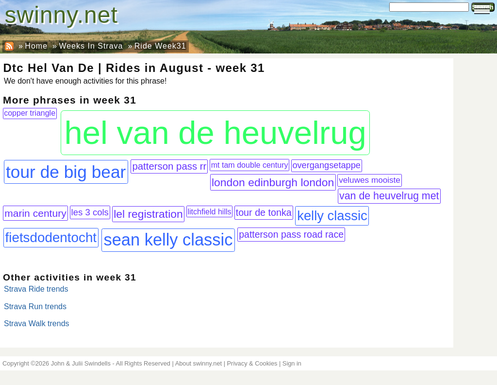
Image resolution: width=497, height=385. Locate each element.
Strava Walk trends (36, 323)
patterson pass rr (169, 166)
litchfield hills (209, 211)
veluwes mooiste (369, 180)
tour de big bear (66, 171)
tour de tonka (264, 212)
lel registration (148, 214)
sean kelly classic (167, 239)
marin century (35, 213)
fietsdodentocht (51, 237)
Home (36, 46)
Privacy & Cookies (252, 363)
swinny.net (61, 15)
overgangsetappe (326, 165)
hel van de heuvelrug (215, 132)
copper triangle (29, 113)
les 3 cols (90, 212)
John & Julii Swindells (81, 363)
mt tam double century (249, 164)
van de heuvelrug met (389, 196)
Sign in (291, 363)
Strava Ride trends (36, 289)
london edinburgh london (273, 182)
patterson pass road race (291, 234)
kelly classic (332, 215)
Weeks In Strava (91, 46)
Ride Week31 (160, 46)
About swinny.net (198, 363)
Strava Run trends (35, 306)
